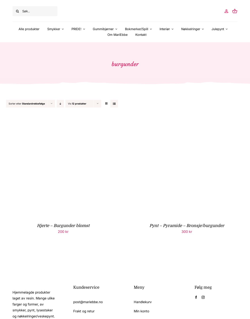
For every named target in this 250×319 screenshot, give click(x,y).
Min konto (141, 311)
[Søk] (17, 11)
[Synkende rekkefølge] (60, 104)
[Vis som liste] (114, 103)
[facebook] (196, 297)
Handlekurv (143, 302)
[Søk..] (34, 11)
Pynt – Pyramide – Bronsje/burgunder (186, 225)
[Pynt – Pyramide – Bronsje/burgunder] (178, 122)
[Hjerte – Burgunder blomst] (55, 122)
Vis (77, 103)
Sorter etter (27, 103)
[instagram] (203, 297)
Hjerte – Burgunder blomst (63, 225)
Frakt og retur (84, 311)
